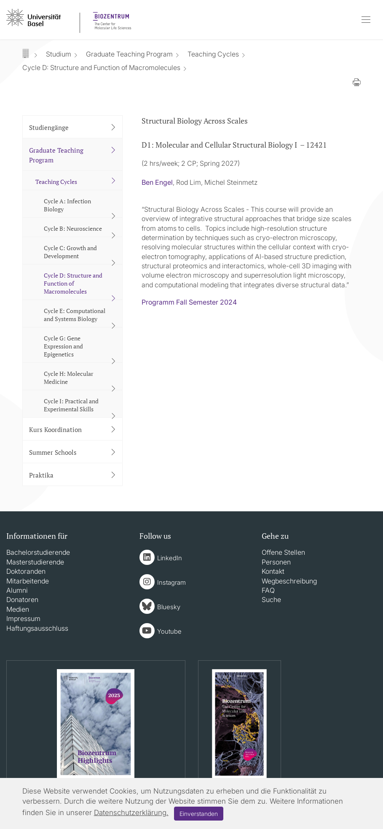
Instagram (171, 582)
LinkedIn (169, 558)
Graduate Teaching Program (129, 54)
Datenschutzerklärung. (131, 812)
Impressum (23, 618)
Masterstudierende (35, 562)
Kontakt (273, 571)
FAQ (268, 590)
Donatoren (22, 599)
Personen (276, 562)
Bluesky (168, 607)
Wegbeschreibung (289, 581)
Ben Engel (157, 182)
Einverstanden (198, 813)
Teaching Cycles (213, 54)
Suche (271, 599)
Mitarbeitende (27, 581)
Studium (58, 54)
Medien (17, 609)
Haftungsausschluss (37, 628)
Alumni (17, 590)
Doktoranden (26, 571)
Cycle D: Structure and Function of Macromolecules (101, 67)
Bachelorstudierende (38, 552)
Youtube (169, 631)
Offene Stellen (283, 552)
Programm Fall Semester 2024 (189, 302)
